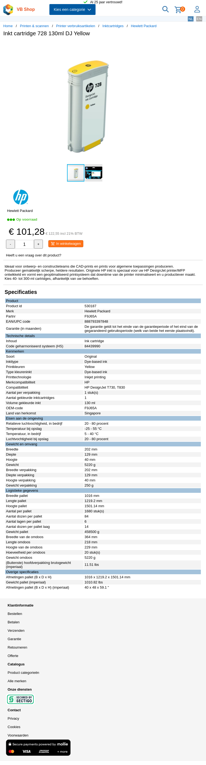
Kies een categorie (72, 9)
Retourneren (17, 647)
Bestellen (15, 614)
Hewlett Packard (144, 26)
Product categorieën (23, 673)
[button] (161, 46)
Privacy (13, 718)
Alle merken (17, 681)
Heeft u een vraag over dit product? (33, 255)
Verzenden (16, 630)
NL (190, 19)
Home (8, 26)
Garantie (14, 639)
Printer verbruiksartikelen (75, 26)
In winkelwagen (66, 244)
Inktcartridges (112, 26)
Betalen (14, 622)
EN (199, 19)
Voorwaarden (18, 735)
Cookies (14, 727)
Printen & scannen (34, 26)
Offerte (13, 656)
